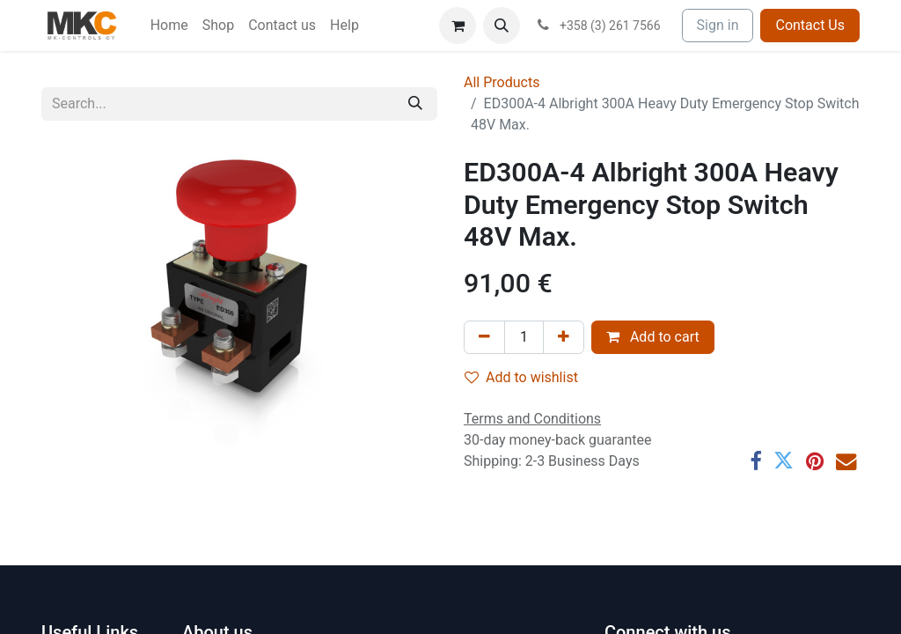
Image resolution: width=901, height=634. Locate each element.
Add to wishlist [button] (521, 377)
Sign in (718, 25)
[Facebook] (755, 461)
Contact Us (810, 25)
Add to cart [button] (653, 336)
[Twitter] (783, 461)
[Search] (415, 104)
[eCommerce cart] (457, 25)
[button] (501, 25)
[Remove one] (484, 337)
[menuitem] (169, 25)
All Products (501, 82)
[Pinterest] (815, 461)
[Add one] (563, 337)
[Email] (846, 461)
